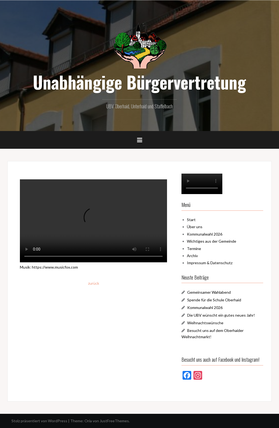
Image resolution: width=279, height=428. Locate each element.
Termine (194, 248)
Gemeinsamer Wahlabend (209, 292)
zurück (93, 283)
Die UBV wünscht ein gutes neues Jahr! (221, 315)
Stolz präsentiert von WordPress (39, 420)
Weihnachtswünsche (205, 322)
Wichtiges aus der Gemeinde (211, 241)
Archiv (192, 255)
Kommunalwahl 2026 (204, 234)
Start (191, 219)
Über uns (194, 226)
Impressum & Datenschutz (209, 262)
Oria (88, 420)
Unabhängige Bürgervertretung (139, 81)
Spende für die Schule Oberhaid (214, 300)
